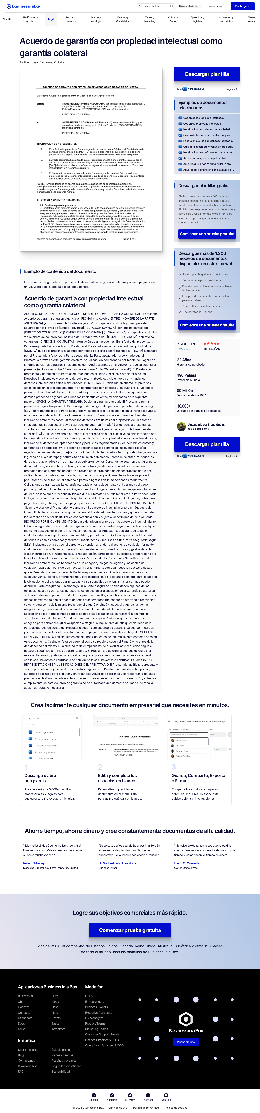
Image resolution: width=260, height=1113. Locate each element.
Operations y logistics (197, 19)
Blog (21, 1055)
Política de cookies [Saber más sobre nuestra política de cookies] (176, 1107)
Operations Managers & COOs (105, 1045)
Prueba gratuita (186, 1041)
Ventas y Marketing (149, 19)
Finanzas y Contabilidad (123, 19)
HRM (55, 996)
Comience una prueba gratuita (207, 233)
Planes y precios (62, 1055)
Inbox (55, 1001)
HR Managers (94, 1018)
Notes (55, 1012)
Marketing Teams (96, 1029)
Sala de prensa (61, 1050)
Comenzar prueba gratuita (130, 930)
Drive (21, 1029)
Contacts (24, 1012)
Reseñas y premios (64, 1060)
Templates (58, 1029)
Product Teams (95, 1023)
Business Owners (96, 1007)
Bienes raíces (251, 19)
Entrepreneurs (94, 1001)
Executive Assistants (98, 1012)
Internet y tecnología (95, 19)
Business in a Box (93, 1107)
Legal (51, 19)
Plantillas (7, 19)
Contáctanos (26, 1060)
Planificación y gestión (30, 19)
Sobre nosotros (28, 1050)
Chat (21, 1001)
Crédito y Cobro (173, 19)
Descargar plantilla (207, 74)
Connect (23, 1007)
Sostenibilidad (61, 1071)
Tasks (55, 1023)
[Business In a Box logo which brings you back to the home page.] (23, 6)
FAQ (20, 1071)
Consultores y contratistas (226, 19)
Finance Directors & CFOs (102, 1040)
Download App (28, 1066)
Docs (21, 1023)
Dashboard (25, 1018)
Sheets (56, 1018)
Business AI (25, 996)
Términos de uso (117, 1107)
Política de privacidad (146, 1107)
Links (55, 1007)
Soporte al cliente (189, 6)
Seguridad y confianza (66, 1066)
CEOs (89, 996)
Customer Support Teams (102, 1034)
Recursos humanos (71, 19)
